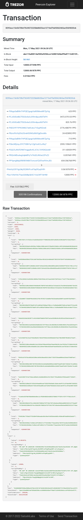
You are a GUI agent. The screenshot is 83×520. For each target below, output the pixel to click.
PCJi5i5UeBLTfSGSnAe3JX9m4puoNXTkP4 (28, 117)
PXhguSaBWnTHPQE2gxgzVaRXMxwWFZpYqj (29, 111)
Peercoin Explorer (45, 4)
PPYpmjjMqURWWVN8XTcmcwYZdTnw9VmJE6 (30, 161)
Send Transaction (67, 516)
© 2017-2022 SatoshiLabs (20, 516)
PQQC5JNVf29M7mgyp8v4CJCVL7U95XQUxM (29, 150)
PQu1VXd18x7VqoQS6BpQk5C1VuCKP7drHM (27, 175)
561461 (26, 59)
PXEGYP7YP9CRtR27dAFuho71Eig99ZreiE (27, 128)
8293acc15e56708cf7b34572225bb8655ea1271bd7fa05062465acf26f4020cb (40, 98)
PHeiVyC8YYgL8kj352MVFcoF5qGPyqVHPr (26, 169)
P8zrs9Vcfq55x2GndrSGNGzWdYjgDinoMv (27, 133)
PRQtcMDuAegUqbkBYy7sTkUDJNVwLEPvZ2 (29, 155)
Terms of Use (46, 516)
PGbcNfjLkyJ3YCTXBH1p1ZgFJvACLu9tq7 (27, 144)
